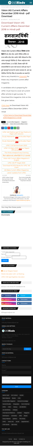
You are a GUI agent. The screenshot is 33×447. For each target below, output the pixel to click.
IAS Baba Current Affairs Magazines (16, 170)
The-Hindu (22, 420)
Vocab (17, 423)
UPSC (4, 423)
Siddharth (5, 19)
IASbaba (15, 411)
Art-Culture (14, 396)
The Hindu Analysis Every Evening (17, 153)
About (15, 440)
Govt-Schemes (25, 405)
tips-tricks (14, 426)
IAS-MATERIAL (6, 411)
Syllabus (15, 420)
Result (25, 417)
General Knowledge (23, 402)
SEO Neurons (12, 443)
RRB (20, 417)
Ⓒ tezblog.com (27, 443)
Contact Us (22, 440)
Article (21, 396)
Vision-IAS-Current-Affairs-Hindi (14, 6)
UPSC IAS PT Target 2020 (16, 163)
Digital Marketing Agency (23, 200)
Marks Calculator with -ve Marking (12, 274)
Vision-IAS (5, 124)
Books (14, 399)
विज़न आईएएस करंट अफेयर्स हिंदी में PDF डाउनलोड (16, 155)
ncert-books (6, 426)
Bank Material (6, 399)
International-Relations (9, 414)
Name (3, 254)
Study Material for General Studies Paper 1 (16, 137)
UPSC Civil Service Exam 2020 (16, 145)
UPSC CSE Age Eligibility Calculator (13, 277)
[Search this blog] (13, 349)
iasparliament (25, 423)
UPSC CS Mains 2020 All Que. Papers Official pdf (16, 149)
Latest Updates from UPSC (16, 173)
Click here (5, 105)
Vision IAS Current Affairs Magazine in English (16, 159)
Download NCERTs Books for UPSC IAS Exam (16, 166)
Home (3, 6)
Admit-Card (6, 396)
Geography (16, 405)
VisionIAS (23, 76)
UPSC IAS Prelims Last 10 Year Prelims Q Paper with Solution (16, 133)
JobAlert (19, 414)
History (15, 408)
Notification (6, 417)
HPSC (4, 408)
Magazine (24, 122)
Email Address (6, 257)
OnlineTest (14, 417)
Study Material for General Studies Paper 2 (16, 142)
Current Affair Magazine (13, 122)
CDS (19, 399)
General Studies (7, 405)
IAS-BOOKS (23, 408)
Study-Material (6, 420)
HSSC (9, 408)
